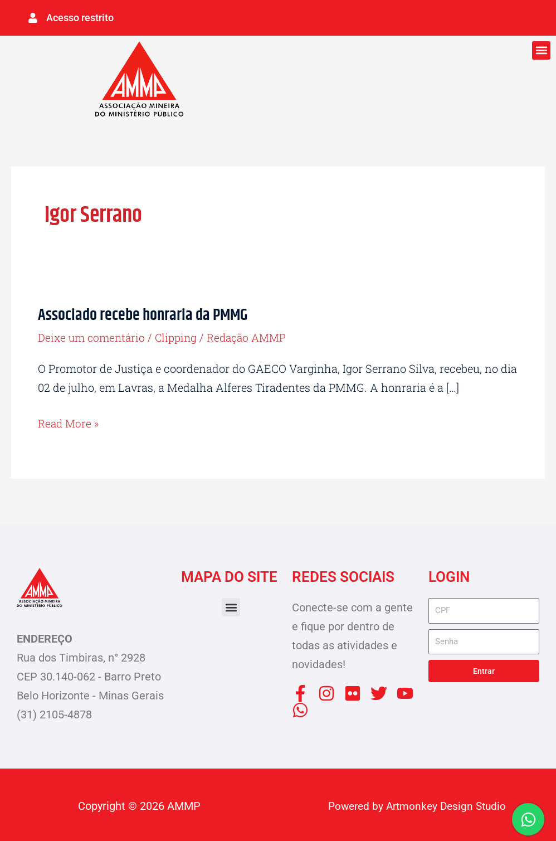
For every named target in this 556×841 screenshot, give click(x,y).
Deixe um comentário (93, 335)
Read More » (69, 420)
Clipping (181, 335)
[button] (541, 49)
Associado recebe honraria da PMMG (146, 313)
